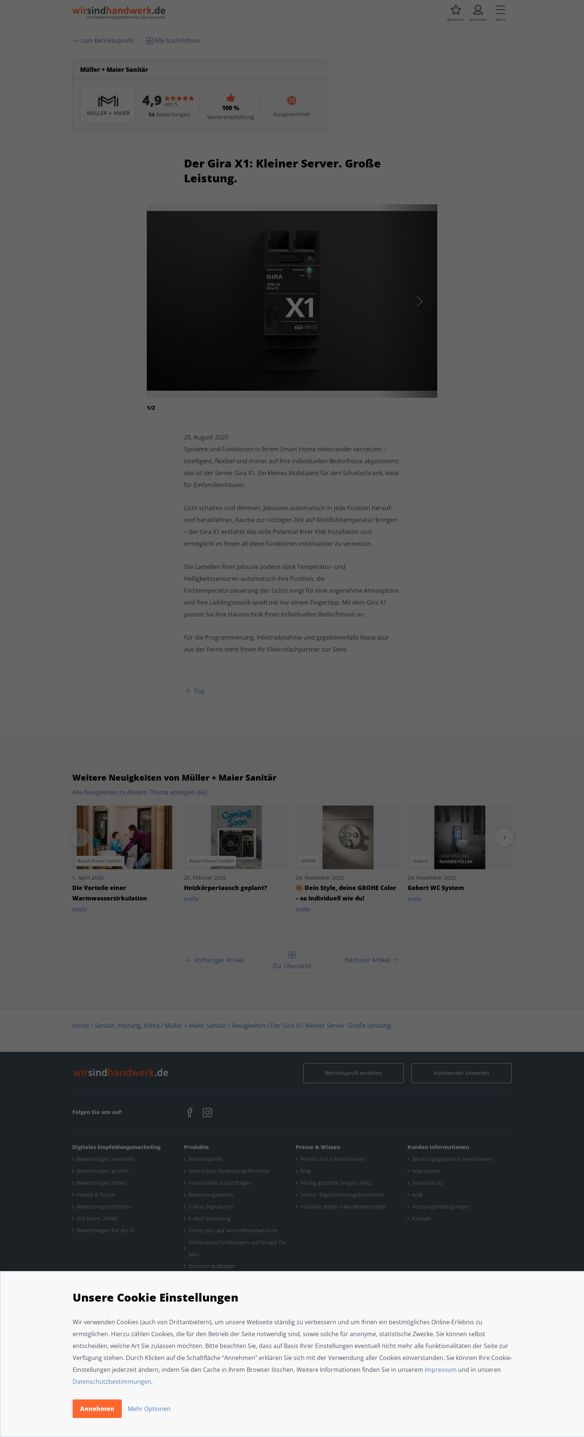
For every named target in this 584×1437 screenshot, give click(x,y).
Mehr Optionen (149, 1409)
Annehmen (97, 1409)
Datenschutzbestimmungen (112, 1381)
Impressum (441, 1370)
